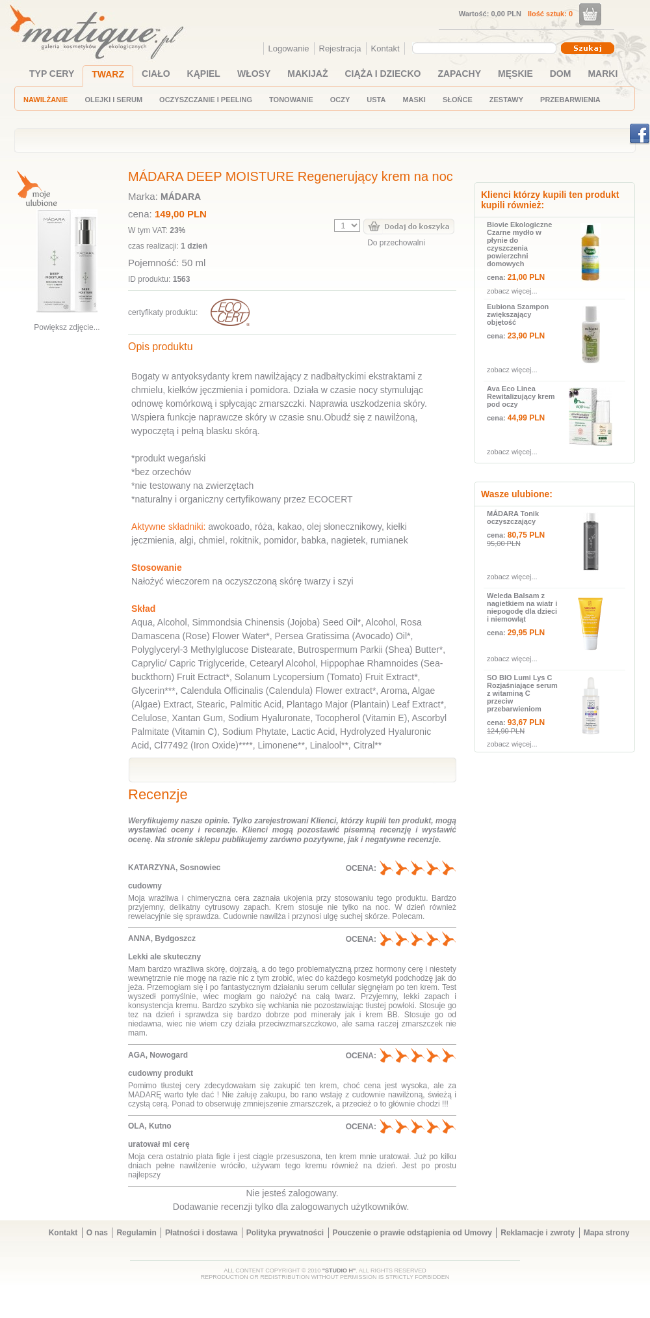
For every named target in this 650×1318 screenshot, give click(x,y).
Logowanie (288, 48)
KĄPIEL (203, 73)
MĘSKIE (515, 73)
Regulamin (136, 1232)
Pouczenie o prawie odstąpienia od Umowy (412, 1232)
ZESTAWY (506, 99)
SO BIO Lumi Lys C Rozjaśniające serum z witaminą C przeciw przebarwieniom (522, 693)
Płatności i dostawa (201, 1232)
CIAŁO (156, 73)
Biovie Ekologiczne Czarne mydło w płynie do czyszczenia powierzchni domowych (519, 244)
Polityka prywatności (285, 1232)
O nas (97, 1232)
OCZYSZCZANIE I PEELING (205, 99)
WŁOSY (253, 73)
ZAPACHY (459, 73)
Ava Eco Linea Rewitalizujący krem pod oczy (521, 396)
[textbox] (481, 47)
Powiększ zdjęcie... (66, 327)
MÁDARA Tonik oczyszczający (513, 517)
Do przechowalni (396, 242)
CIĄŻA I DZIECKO (383, 73)
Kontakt (385, 48)
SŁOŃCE (458, 99)
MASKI (413, 99)
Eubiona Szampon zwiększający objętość (518, 314)
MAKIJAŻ (307, 73)
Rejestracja (340, 48)
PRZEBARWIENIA (570, 99)
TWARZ (108, 74)
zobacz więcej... (512, 291)
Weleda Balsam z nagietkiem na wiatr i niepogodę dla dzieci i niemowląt (522, 607)
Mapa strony (607, 1232)
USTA (376, 99)
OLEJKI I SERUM (113, 99)
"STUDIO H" (339, 1270)
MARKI (603, 73)
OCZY (340, 99)
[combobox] (486, 48)
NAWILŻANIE (45, 99)
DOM (560, 73)
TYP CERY (51, 73)
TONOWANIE (291, 99)
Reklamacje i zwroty (537, 1232)
